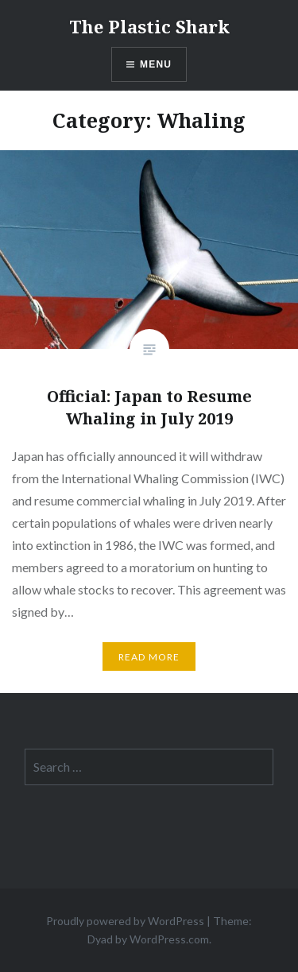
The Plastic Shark (149, 26)
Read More (149, 657)
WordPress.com (169, 939)
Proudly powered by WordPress (125, 920)
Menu (156, 64)
